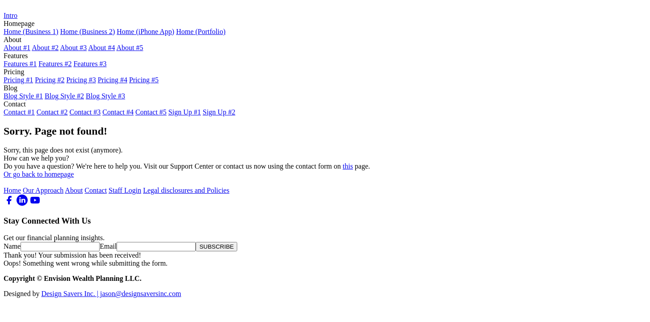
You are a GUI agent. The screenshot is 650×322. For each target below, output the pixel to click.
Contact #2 (52, 112)
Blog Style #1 (23, 96)
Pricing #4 (112, 80)
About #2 (45, 47)
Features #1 (20, 64)
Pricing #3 (81, 80)
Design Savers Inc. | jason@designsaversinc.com (111, 293)
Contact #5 (151, 112)
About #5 (130, 47)
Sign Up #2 (219, 112)
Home (12, 190)
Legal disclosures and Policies (186, 190)
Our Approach (43, 190)
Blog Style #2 (64, 96)
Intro (10, 15)
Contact (95, 190)
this (348, 166)
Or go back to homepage (39, 174)
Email (108, 246)
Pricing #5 (144, 80)
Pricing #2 (49, 80)
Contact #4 (118, 112)
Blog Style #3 (105, 96)
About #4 (101, 47)
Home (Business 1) (31, 31)
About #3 (73, 47)
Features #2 (54, 64)
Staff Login (125, 190)
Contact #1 (19, 112)
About (74, 190)
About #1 (17, 47)
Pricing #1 (18, 80)
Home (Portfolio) (201, 31)
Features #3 (89, 64)
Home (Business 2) (87, 31)
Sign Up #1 (184, 112)
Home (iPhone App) (145, 31)
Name (12, 246)
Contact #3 (85, 112)
